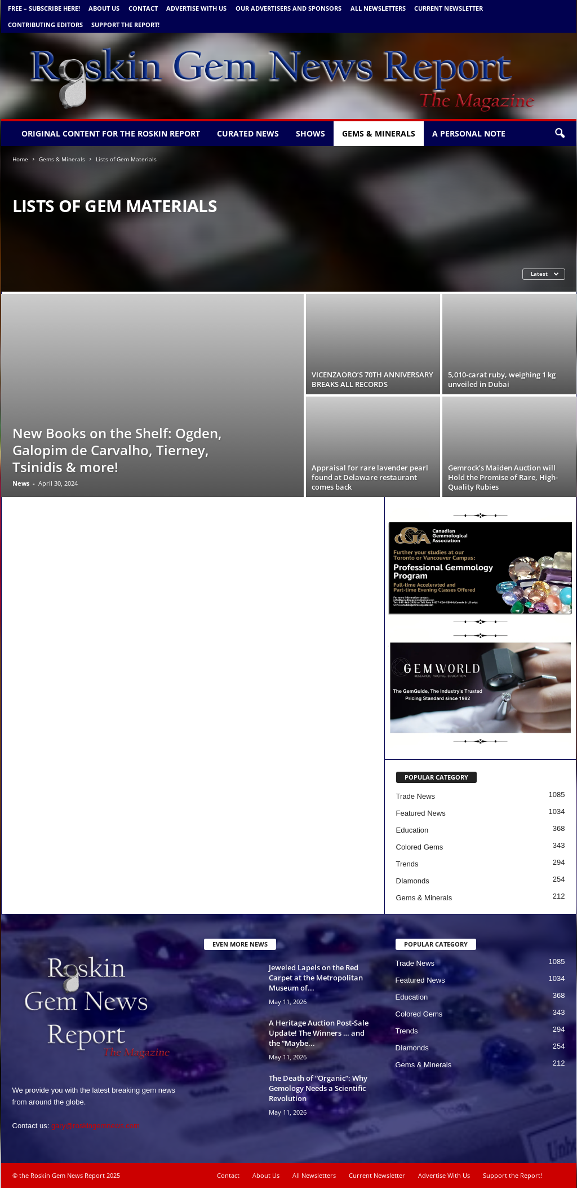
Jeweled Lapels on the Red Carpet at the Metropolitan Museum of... (316, 977)
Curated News (248, 133)
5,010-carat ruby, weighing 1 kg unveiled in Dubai (502, 379)
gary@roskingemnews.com (95, 1125)
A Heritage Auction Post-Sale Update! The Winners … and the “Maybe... (319, 1033)
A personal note (468, 133)
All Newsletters (378, 8)
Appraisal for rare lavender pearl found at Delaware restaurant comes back (370, 477)
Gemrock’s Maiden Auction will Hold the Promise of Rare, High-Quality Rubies (503, 477)
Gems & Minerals (378, 133)
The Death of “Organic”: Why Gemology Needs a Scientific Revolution (318, 1088)
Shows (310, 133)
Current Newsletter (448, 8)
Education (412, 830)
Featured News (421, 813)
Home (20, 159)
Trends (407, 864)
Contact (143, 8)
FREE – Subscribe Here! (44, 8)
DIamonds (412, 881)
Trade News (416, 796)
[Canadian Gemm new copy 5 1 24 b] (480, 568)
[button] (559, 133)
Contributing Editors (45, 24)
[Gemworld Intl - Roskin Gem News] (480, 688)
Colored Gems (419, 847)
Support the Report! (125, 24)
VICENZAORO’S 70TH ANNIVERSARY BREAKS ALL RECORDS (372, 379)
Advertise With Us (196, 8)
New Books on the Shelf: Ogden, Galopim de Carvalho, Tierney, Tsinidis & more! (117, 450)
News (20, 483)
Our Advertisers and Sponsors (288, 8)
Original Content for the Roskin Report (110, 133)
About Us (103, 8)
